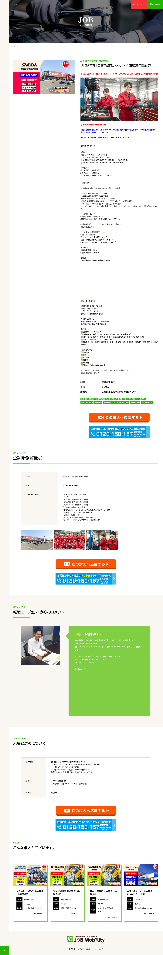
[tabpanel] (44, 76)
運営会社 (72, 948)
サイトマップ (99, 948)
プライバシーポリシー (85, 948)
